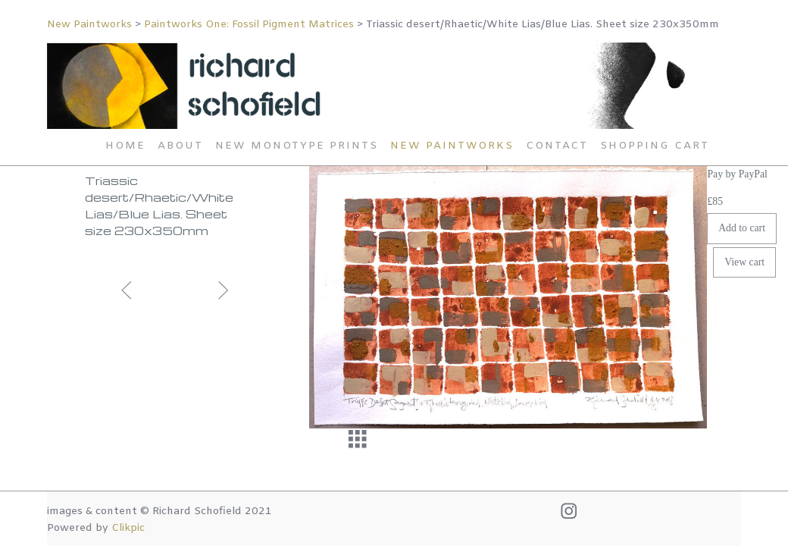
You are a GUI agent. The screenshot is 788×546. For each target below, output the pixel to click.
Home (125, 146)
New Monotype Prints (296, 146)
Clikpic (128, 528)
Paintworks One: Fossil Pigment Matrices (249, 24)
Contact (557, 146)
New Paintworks (89, 24)
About (180, 146)
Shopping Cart (654, 146)
